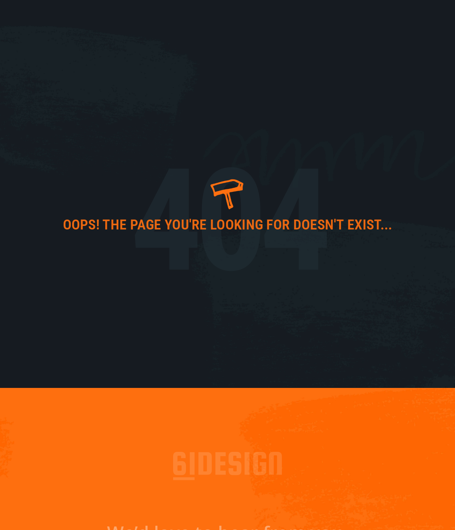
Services (374, 14)
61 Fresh (290, 14)
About (320, 14)
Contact (409, 14)
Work (345, 14)
